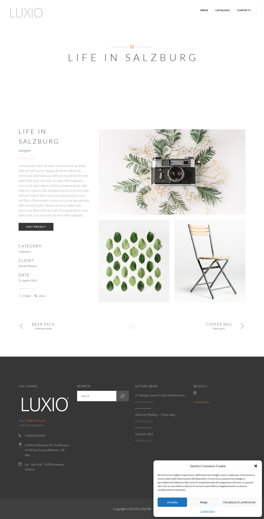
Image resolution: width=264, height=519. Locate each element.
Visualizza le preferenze (239, 502)
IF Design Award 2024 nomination (160, 395)
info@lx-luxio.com (36, 420)
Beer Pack (43, 324)
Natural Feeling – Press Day (155, 415)
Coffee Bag (219, 324)
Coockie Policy (201, 402)
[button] (256, 466)
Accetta (172, 502)
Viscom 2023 (144, 434)
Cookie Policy (207, 511)
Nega (203, 502)
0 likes (24, 296)
